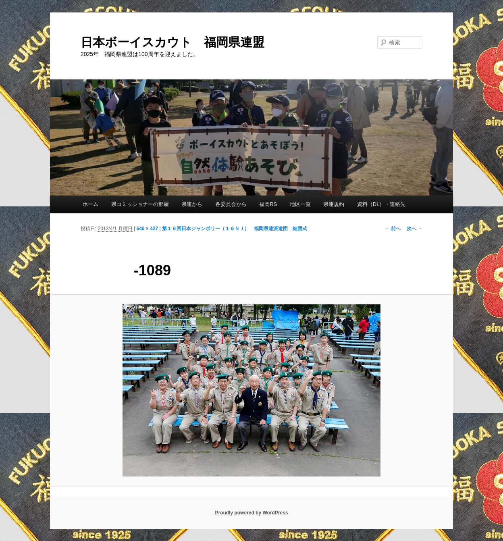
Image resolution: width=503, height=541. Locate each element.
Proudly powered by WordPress (251, 513)
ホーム (90, 204)
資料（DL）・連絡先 (381, 204)
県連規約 (333, 204)
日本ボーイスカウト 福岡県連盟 (172, 42)
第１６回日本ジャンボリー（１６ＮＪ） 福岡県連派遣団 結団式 (234, 228)
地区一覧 (300, 204)
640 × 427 (147, 228)
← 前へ (392, 228)
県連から (191, 204)
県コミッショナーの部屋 (140, 204)
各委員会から (231, 204)
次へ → (414, 228)
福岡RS (268, 204)
